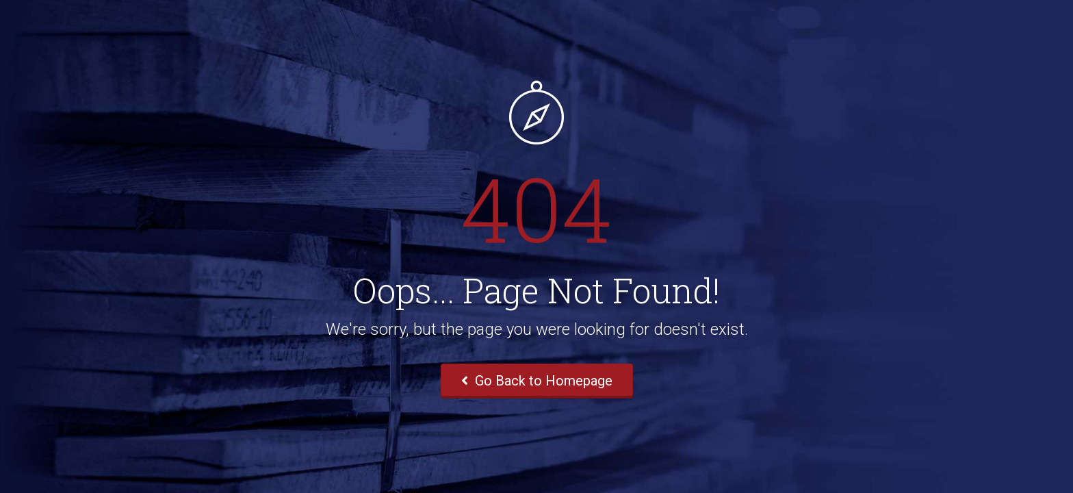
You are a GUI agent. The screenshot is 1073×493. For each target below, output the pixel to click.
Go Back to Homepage (536, 380)
